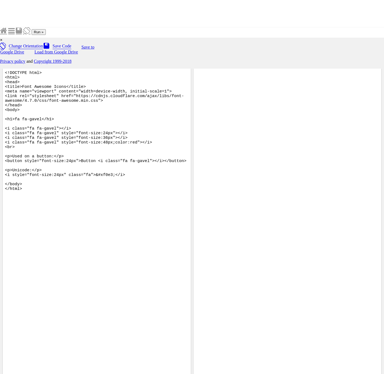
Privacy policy (12, 61)
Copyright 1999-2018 (52, 61)
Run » (39, 32)
